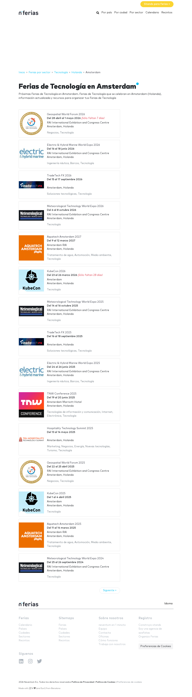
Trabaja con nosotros (112, 644)
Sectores (24, 636)
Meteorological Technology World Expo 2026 (75, 206)
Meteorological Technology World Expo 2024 (75, 558)
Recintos (166, 12)
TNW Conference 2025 (61, 394)
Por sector (136, 12)
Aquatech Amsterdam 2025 (64, 524)
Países (23, 629)
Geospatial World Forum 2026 (66, 114)
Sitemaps (66, 618)
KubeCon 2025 (56, 493)
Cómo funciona (108, 640)
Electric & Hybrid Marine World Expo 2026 (73, 145)
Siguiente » (109, 590)
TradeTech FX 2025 (59, 332)
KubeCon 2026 (56, 271)
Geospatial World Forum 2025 (66, 463)
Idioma (168, 603)
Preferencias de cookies (129, 682)
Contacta (105, 633)
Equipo (103, 629)
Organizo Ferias (148, 636)
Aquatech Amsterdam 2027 (64, 237)
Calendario (152, 12)
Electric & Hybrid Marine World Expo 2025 (73, 363)
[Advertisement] (96, 43)
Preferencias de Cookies (155, 646)
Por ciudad (120, 12)
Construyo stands (150, 625)
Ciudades (24, 633)
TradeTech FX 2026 (59, 175)
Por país (106, 12)
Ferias (24, 618)
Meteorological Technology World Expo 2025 (75, 302)
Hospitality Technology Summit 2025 (70, 428)
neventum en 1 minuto (112, 625)
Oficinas (104, 636)
